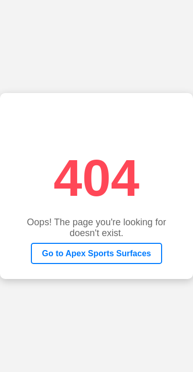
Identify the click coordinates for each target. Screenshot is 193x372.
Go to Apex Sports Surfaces (96, 253)
